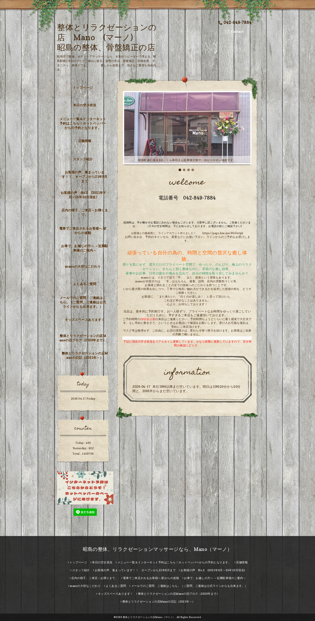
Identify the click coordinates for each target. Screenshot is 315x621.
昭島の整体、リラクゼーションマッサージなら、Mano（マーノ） (157, 549)
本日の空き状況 (84, 105)
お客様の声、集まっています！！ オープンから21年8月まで (84, 176)
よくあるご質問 (84, 284)
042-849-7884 (235, 22)
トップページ (83, 88)
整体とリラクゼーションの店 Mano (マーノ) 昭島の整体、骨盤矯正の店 (106, 37)
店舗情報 (84, 141)
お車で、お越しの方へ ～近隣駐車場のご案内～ (84, 248)
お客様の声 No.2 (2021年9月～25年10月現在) (83, 195)
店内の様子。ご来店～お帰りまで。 (84, 212)
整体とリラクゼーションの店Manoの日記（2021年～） (85, 355)
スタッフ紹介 (83, 159)
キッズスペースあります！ (85, 320)
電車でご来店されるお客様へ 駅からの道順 (82, 230)
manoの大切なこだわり (83, 266)
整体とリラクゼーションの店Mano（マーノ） (149, 617)
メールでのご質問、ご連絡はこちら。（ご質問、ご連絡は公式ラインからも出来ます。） (83, 302)
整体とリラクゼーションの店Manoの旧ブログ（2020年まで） (82, 338)
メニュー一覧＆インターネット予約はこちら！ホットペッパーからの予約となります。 (83, 123)
